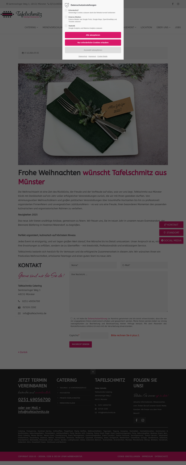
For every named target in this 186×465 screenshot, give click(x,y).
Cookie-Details (102, 56)
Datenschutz (83, 56)
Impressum (92, 56)
